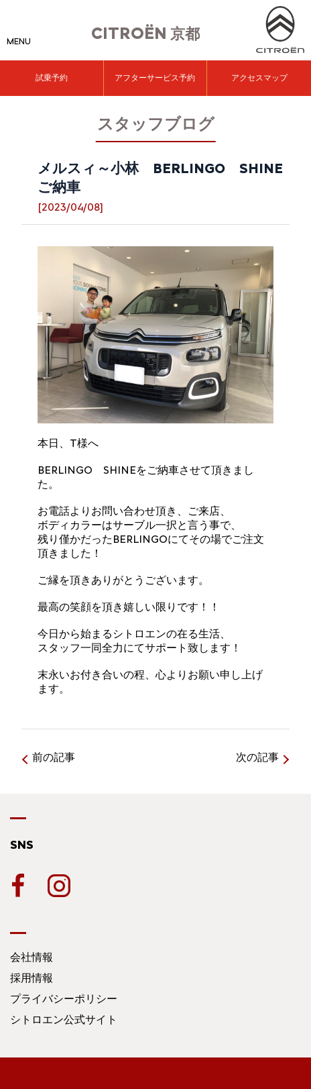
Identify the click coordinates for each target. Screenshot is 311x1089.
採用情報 (31, 978)
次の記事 (257, 757)
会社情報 (31, 957)
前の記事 (53, 757)
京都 (145, 34)
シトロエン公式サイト (63, 1019)
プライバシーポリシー (63, 998)
